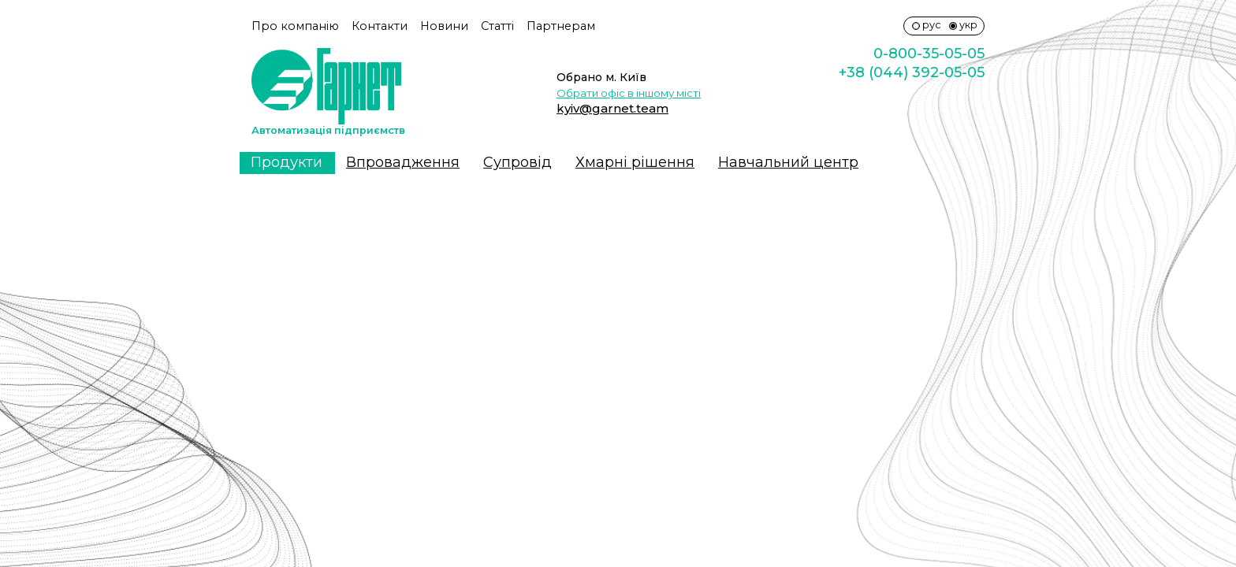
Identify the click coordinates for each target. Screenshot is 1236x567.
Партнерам (561, 26)
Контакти (380, 26)
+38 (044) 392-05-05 (912, 72)
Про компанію (295, 26)
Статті (497, 26)
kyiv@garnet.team (612, 108)
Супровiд (517, 162)
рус (931, 25)
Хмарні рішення (634, 162)
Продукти (286, 162)
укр (968, 25)
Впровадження (403, 162)
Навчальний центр (788, 162)
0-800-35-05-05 (929, 53)
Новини (444, 26)
